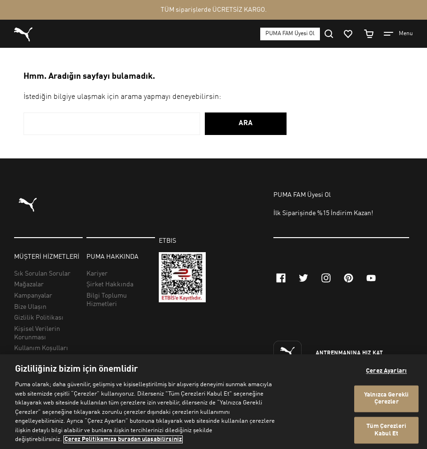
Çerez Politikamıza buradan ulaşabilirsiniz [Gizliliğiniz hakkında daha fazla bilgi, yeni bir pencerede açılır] (123, 439)
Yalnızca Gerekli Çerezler (386, 398)
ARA (246, 123)
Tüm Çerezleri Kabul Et (386, 430)
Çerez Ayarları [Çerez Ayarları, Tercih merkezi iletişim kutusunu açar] (386, 371)
